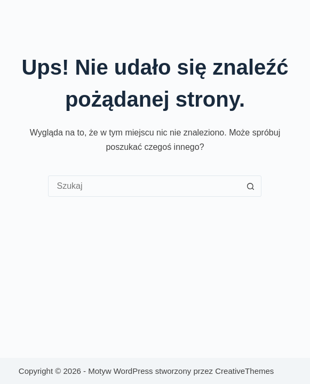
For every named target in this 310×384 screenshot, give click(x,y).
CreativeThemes (244, 370)
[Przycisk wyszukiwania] (250, 186)
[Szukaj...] (144, 186)
